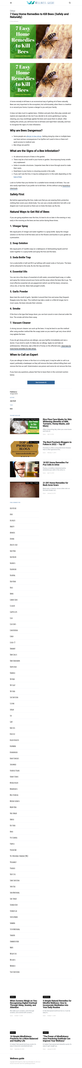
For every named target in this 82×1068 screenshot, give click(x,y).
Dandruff (12, 648)
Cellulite (12, 605)
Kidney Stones (14, 776)
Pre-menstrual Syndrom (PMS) (19, 856)
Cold (11, 618)
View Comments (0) (41, 382)
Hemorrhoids (14, 752)
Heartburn (13, 746)
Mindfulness (14, 789)
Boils (11, 587)
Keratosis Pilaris (15, 770)
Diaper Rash (13, 666)
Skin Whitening (34, 419)
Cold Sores (13, 624)
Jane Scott (13, 401)
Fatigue (12, 709)
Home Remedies (14, 758)
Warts (11, 947)
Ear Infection (14, 697)
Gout (11, 721)
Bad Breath (13, 557)
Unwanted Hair (14, 941)
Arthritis (12, 532)
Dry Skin (12, 691)
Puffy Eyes (13, 874)
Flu (11, 715)
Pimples (28, 419)
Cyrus (44, 434)
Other (12, 11)
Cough (11, 636)
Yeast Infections (15, 972)
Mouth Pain (13, 807)
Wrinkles (13, 965)
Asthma (12, 538)
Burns (12, 593)
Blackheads (13, 569)
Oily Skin (12, 825)
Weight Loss (13, 953)
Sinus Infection (14, 880)
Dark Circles (17, 419)
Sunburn (12, 923)
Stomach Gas (13, 911)
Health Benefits (14, 740)
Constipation (14, 630)
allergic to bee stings (33, 136)
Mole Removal (14, 795)
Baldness (12, 563)
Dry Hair (12, 679)
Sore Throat (13, 898)
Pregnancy (13, 862)
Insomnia (13, 764)
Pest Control (13, 837)
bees (11, 408)
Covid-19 (12, 642)
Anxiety (12, 526)
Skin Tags (13, 886)
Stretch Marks (14, 917)
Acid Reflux (13, 508)
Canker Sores (14, 599)
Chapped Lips (13, 612)
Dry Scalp (12, 685)
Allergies (12, 520)
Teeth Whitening (15, 929)
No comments (14, 21)
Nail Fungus (13, 813)
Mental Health (14, 782)
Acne (27, 483)
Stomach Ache (14, 904)
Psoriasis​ (36, 442)
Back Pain (13, 551)
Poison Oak (13, 850)
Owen (44, 1015)
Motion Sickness (15, 801)
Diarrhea (12, 673)
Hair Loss (12, 728)
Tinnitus (12, 935)
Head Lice (12, 734)
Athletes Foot (13, 544)
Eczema (12, 703)
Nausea (12, 819)
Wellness (12, 959)
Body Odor (13, 581)
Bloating (12, 575)
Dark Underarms (15, 660)
